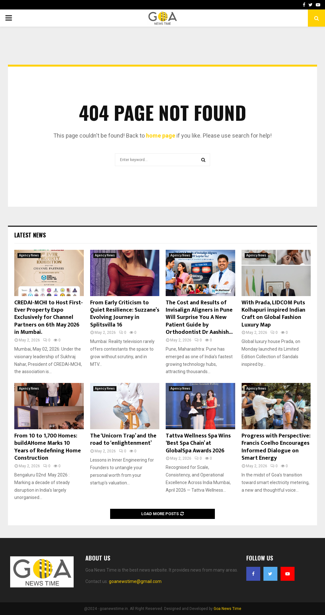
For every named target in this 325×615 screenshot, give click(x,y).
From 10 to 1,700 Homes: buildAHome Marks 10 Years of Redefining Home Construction (47, 447)
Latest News (30, 235)
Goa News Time (227, 608)
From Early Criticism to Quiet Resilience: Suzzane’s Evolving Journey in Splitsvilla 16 (124, 314)
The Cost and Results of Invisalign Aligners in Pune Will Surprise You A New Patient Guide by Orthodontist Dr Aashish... (199, 317)
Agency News (29, 255)
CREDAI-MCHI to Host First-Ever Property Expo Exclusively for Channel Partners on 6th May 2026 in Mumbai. (48, 317)
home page (160, 135)
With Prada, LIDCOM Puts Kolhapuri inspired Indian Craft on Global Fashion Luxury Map (273, 314)
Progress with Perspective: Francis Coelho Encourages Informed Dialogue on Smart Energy (276, 447)
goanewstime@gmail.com (135, 581)
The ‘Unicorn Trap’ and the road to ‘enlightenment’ (123, 439)
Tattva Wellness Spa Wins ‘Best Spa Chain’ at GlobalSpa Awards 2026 (198, 443)
